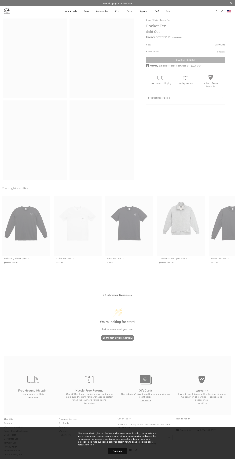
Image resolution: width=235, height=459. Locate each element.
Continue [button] (117, 451)
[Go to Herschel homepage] (7, 11)
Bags (86, 11)
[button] (210, 11)
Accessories (102, 11)
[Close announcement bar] (231, 3)
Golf (157, 11)
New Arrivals (71, 11)
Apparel (143, 11)
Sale (168, 11)
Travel (129, 11)
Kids (117, 11)
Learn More (89, 444)
